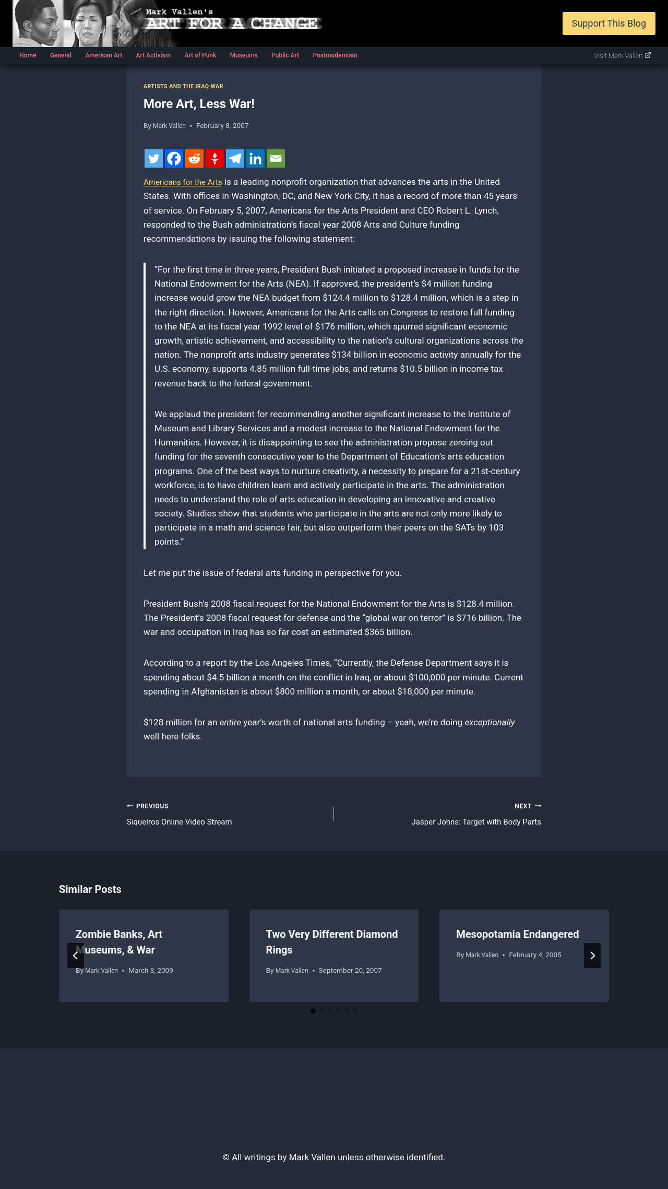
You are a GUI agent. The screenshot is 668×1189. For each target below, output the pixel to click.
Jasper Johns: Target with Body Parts (442, 814)
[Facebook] (174, 158)
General (60, 55)
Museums (244, 55)
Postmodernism (335, 55)
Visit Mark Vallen (623, 56)
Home (27, 55)
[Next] (592, 959)
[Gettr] (215, 158)
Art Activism (153, 55)
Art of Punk (200, 55)
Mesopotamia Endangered (517, 938)
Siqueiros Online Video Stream (226, 814)
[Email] (276, 158)
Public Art (285, 55)
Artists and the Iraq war (189, 86)
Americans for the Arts (188, 181)
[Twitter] (154, 158)
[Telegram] (235, 158)
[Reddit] (194, 158)
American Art (103, 55)
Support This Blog (609, 23)
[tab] (313, 1014)
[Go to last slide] (75, 959)
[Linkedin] (255, 158)
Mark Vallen (171, 125)
